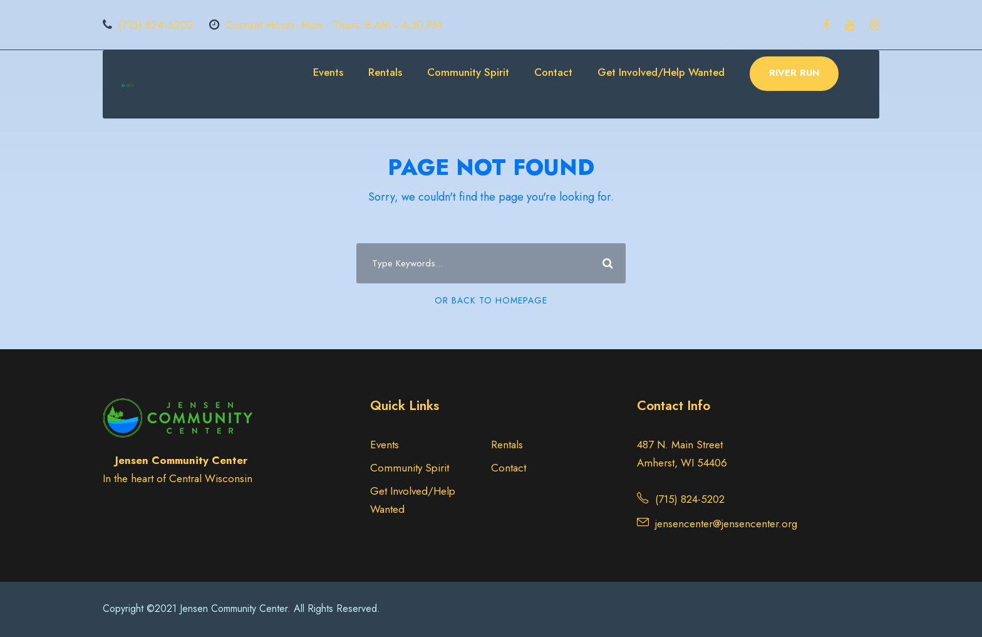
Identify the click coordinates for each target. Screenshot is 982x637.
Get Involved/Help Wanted (661, 72)
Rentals (385, 72)
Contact (553, 72)
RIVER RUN (794, 73)
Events (328, 72)
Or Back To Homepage (491, 300)
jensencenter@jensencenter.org (726, 523)
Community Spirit (468, 72)
